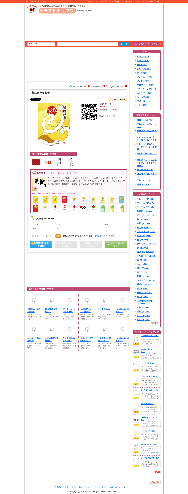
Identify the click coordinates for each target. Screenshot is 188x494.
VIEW (136, 343)
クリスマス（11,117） (147, 244)
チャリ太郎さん (57, 173)
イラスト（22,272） (146, 215)
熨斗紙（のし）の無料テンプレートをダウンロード (147, 163)
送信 (58, 236)
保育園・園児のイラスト (147, 154)
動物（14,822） (144, 236)
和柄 (35, 228)
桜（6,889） (142, 297)
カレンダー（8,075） (146, 280)
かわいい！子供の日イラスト (147, 132)
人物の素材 (142, 105)
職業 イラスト (143, 184)
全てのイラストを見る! (146, 44)
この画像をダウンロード (41, 244)
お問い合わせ (115, 487)
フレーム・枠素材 (145, 77)
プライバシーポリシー (91, 487)
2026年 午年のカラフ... (34, 339)
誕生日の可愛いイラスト (147, 175)
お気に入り (118, 99)
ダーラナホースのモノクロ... (69, 310)
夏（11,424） (143, 240)
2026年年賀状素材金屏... (51, 339)
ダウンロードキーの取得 (104, 236)
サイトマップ (127, 487)
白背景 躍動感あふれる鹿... (69, 339)
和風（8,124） (143, 276)
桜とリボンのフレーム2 (149, 390)
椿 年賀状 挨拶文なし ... (52, 310)
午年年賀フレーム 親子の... (86, 310)
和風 (106, 224)
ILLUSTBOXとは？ (133, 1)
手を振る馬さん (104, 309)
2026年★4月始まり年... (150, 336)
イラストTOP (143, 56)
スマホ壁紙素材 (144, 97)
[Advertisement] (11, 46)
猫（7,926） (142, 288)
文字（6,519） (143, 315)
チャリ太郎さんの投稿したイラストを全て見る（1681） (55, 193)
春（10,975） (143, 248)
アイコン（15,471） (146, 231)
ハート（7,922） (144, 292)
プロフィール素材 (145, 85)
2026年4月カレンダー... (150, 377)
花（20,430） (143, 219)
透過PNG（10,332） (146, 252)
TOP (103, 1)
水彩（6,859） (143, 307)
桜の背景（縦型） (147, 404)
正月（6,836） (143, 311)
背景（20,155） (144, 223)
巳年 (58, 224)
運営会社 (105, 487)
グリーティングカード (147, 89)
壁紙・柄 (141, 101)
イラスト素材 (143, 60)
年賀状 (35, 224)
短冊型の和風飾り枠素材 (33, 310)
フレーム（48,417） (146, 203)
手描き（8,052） (144, 284)
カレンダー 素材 (144, 93)
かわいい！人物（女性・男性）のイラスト (147, 138)
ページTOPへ (155, 482)
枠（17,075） (143, 227)
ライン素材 (142, 73)
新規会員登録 (148, 1)
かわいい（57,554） (146, 199)
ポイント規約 (77, 487)
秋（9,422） (142, 260)
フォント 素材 (143, 81)
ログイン (158, 1)
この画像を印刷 (116, 244)
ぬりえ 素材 (142, 65)
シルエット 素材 (144, 69)
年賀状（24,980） (145, 211)
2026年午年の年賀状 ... (122, 310)
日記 (122, 1)
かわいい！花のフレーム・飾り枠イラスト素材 (147, 147)
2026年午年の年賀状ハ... (122, 339)
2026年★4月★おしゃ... (150, 431)
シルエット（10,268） (147, 256)
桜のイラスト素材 (145, 120)
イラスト (109, 1)
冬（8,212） (142, 272)
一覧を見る (154, 323)
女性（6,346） (143, 319)
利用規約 (58, 487)
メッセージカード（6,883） (145, 302)
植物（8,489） (143, 268)
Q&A (117, 1)
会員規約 (66, 487)
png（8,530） (143, 264)
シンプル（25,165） (146, 207)
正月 (82, 224)
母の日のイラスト (145, 169)
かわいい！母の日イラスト (147, 125)
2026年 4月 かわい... (148, 363)
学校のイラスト (144, 180)
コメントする (72, 173)
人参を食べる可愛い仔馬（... (86, 339)
